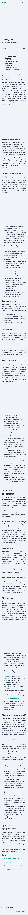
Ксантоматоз (8, 869)
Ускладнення (8, 63)
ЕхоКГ (3, 100)
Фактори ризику (12, 56)
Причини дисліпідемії (11, 54)
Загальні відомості (10, 52)
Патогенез (8, 58)
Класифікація (9, 59)
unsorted (8, 42)
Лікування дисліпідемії (11, 67)
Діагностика (8, 65)
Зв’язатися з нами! (21, 911)
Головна (4, 42)
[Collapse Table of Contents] (24, 48)
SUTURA (4, 2)
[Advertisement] (14, 23)
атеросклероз (15, 86)
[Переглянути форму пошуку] (23, 2)
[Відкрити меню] (26, 2)
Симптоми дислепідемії (11, 61)
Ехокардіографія (14, 698)
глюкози (24, 96)
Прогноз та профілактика (12, 69)
